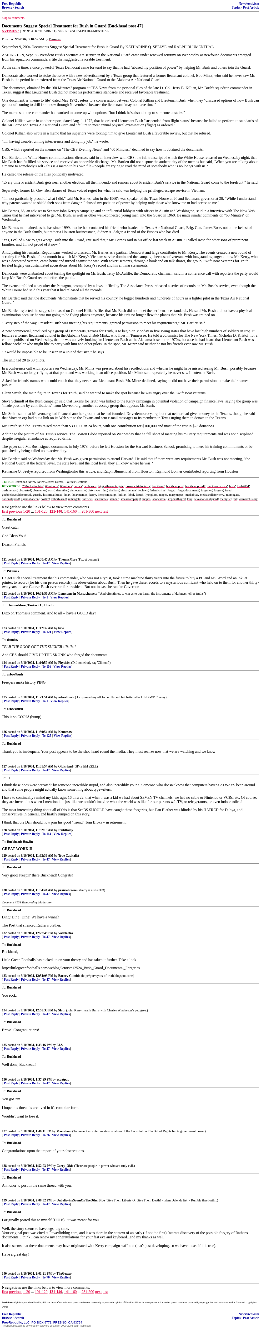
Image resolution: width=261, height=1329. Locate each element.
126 (4, 732)
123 (4, 628)
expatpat (63, 1079)
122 (4, 593)
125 (4, 697)
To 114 (46, 834)
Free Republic (11, 3)
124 (4, 662)
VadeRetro (65, 933)
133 (4, 976)
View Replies (61, 563)
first (5, 511)
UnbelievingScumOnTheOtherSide (81, 1200)
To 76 (46, 1135)
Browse (7, 7)
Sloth (61, 1010)
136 (4, 1079)
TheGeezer (64, 1273)
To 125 (46, 735)
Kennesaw (65, 732)
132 (4, 933)
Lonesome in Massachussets (77, 593)
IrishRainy (65, 830)
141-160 (70, 511)
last (105, 511)
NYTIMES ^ (10, 31)
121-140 (56, 511)
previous (15, 511)
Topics (236, 7)
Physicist (64, 662)
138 (4, 1166)
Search (19, 7)
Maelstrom (63, 1131)
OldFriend (65, 766)
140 (4, 1273)
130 (4, 890)
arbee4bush (66, 697)
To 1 (45, 597)
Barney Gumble (69, 976)
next (98, 511)
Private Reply (30, 563)
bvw (61, 628)
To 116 (46, 666)
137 (4, 1131)
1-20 (26, 511)
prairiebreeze (67, 890)
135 (4, 1045)
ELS (60, 1045)
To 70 (46, 1277)
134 (4, 1010)
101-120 (41, 511)
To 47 (46, 563)
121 (4, 559)
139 (4, 1200)
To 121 (46, 632)
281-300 (87, 511)
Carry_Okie (65, 1166)
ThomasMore (67, 559)
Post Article (251, 7)
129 (4, 855)
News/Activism (249, 3)
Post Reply (11, 563)
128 (4, 830)
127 (4, 766)
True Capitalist (68, 855)
